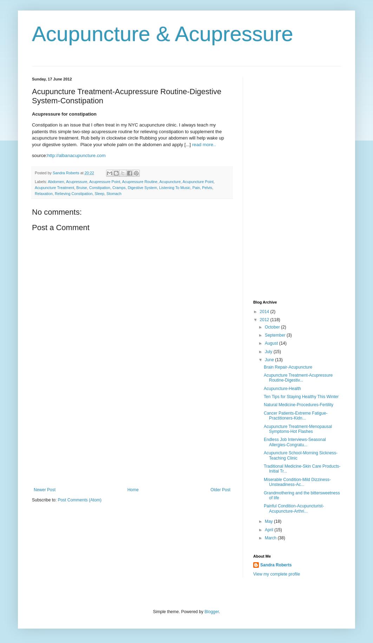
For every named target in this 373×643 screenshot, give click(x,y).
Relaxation (44, 193)
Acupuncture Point (198, 182)
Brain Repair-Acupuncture (288, 367)
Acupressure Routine (140, 182)
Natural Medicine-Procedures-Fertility (298, 404)
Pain (196, 188)
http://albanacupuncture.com (76, 155)
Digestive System (142, 188)
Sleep (99, 193)
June (270, 359)
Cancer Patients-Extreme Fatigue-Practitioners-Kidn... (295, 416)
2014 (265, 311)
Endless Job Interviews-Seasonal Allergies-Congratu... (295, 442)
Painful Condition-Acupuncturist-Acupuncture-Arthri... (294, 508)
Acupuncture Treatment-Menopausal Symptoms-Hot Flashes (298, 429)
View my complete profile (276, 574)
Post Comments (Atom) (80, 500)
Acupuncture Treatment (54, 188)
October (273, 327)
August (272, 343)
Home (133, 489)
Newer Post (44, 489)
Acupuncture (170, 182)
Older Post (220, 489)
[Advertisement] (132, 435)
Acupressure (76, 182)
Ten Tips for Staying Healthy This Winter (301, 396)
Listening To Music (174, 188)
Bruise (81, 188)
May (269, 521)
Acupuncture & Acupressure (162, 34)
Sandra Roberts (276, 565)
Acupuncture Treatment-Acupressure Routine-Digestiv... (298, 378)
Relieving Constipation (73, 193)
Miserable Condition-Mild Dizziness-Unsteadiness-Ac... (297, 482)
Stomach (114, 193)
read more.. (204, 144)
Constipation (99, 188)
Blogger (211, 611)
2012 (265, 319)
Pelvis (207, 188)
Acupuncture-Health (282, 388)
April (269, 529)
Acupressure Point (104, 182)
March (271, 537)
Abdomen (56, 182)
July (269, 351)
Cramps (119, 188)
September (276, 335)
